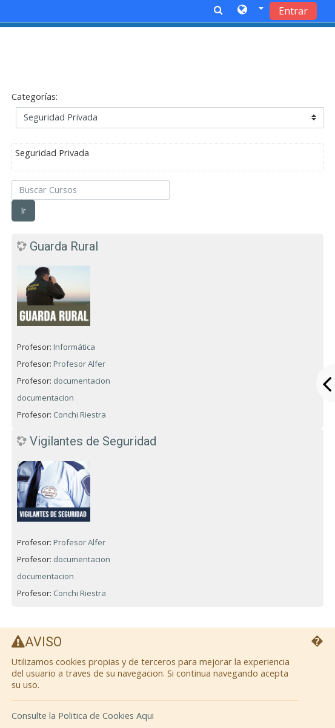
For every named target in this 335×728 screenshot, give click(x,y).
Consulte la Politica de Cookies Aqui (83, 715)
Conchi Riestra (79, 414)
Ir (23, 210)
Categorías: (35, 96)
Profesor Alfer (79, 363)
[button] (250, 10)
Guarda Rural (64, 246)
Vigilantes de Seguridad (93, 441)
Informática (76, 346)
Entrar (293, 11)
